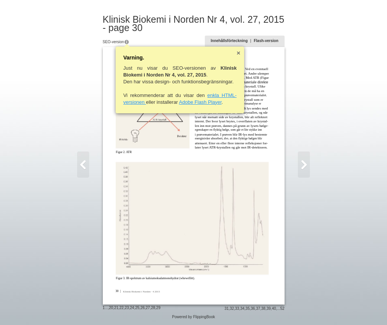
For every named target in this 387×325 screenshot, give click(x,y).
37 (258, 308)
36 (253, 308)
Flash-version (266, 41)
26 (143, 308)
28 (153, 308)
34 (242, 308)
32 (232, 308)
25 (137, 308)
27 (148, 308)
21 (116, 308)
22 (121, 308)
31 (226, 308)
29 (158, 308)
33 (237, 308)
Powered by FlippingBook (193, 317)
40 (274, 308)
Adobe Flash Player (200, 102)
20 (111, 308)
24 (132, 308)
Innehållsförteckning (229, 41)
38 (263, 308)
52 (282, 308)
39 (268, 308)
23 (127, 308)
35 (248, 308)
